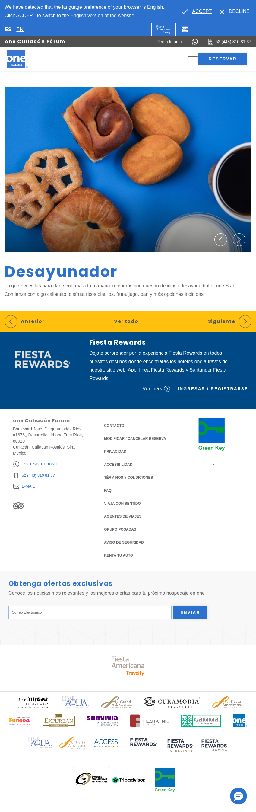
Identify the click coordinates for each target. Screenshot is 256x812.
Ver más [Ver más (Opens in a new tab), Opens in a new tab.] (156, 389)
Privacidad (115, 451)
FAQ (108, 490)
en (20, 29)
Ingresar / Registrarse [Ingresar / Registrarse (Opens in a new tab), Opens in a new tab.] (213, 388)
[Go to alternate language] (197, 11)
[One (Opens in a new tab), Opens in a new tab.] (163, 29)
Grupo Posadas (120, 529)
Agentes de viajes (122, 516)
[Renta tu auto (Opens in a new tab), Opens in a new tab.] (169, 41)
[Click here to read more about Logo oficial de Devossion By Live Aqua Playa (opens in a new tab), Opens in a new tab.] (32, 702)
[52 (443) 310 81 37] (35, 475)
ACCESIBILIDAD (118, 464)
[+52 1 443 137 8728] (35, 464)
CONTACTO (114, 426)
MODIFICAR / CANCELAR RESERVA (135, 438)
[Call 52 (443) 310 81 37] (229, 41)
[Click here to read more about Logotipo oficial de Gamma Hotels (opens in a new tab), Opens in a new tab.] (201, 721)
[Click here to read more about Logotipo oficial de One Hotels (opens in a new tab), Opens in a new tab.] (240, 720)
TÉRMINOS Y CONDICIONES (128, 477)
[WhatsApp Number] (195, 41)
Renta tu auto (118, 555)
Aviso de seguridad (124, 542)
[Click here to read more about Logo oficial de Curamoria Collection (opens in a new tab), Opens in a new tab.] (172, 702)
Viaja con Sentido (122, 503)
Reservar (223, 58)
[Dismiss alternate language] (234, 11)
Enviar (190, 612)
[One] (185, 29)
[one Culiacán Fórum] (24, 59)
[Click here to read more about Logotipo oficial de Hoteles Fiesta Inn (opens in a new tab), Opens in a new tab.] (149, 720)
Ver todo (126, 321)
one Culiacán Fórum (35, 41)
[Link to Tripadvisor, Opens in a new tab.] (18, 505)
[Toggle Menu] (193, 59)
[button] (220, 239)
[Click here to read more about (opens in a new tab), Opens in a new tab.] (143, 746)
